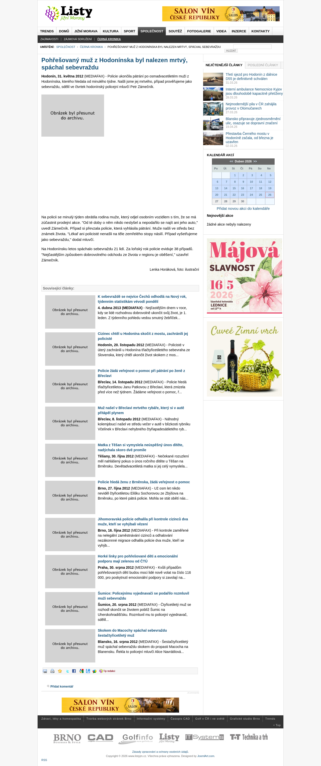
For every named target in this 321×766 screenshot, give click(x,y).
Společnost (65, 46)
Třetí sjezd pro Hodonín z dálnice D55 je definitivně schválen (251, 76)
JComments (193, 693)
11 (260, 181)
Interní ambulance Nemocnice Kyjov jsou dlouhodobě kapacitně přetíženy (254, 91)
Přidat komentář (61, 686)
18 (260, 188)
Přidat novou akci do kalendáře (243, 208)
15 (234, 188)
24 (251, 194)
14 (225, 188)
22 (234, 194)
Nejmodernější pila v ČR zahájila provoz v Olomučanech (251, 106)
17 (251, 188)
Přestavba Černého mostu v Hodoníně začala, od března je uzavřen (249, 138)
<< (232, 161)
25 (260, 194)
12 (269, 181)
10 (251, 181)
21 (225, 194)
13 (216, 188)
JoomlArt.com (205, 755)
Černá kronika (91, 46)
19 (269, 188)
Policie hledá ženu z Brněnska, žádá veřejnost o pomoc (144, 482)
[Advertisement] (120, 175)
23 (242, 194)
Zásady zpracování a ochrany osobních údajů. (160, 751)
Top (278, 725)
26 (269, 194)
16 (242, 188)
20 (216, 194)
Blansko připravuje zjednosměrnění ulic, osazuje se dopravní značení (253, 121)
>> (255, 161)
